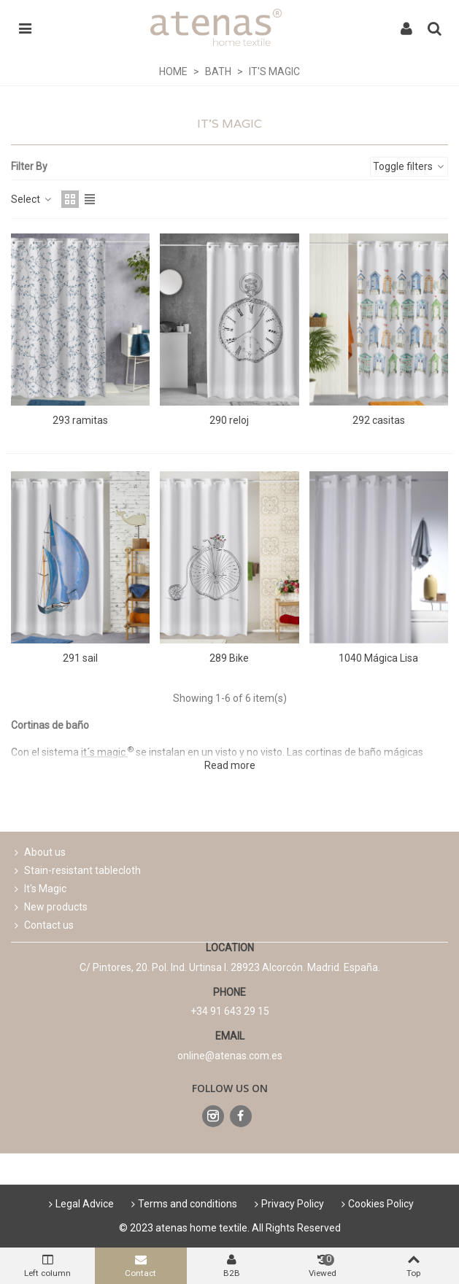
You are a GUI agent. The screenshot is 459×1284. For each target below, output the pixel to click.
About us (38, 852)
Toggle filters (409, 166)
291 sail (80, 658)
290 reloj (229, 420)
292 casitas (378, 420)
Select (32, 199)
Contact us (42, 925)
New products (49, 907)
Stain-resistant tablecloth (76, 870)
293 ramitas (80, 420)
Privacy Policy (287, 1204)
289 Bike (229, 658)
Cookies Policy (376, 1204)
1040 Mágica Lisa (378, 658)
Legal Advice (79, 1204)
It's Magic (38, 889)
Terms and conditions (182, 1204)
